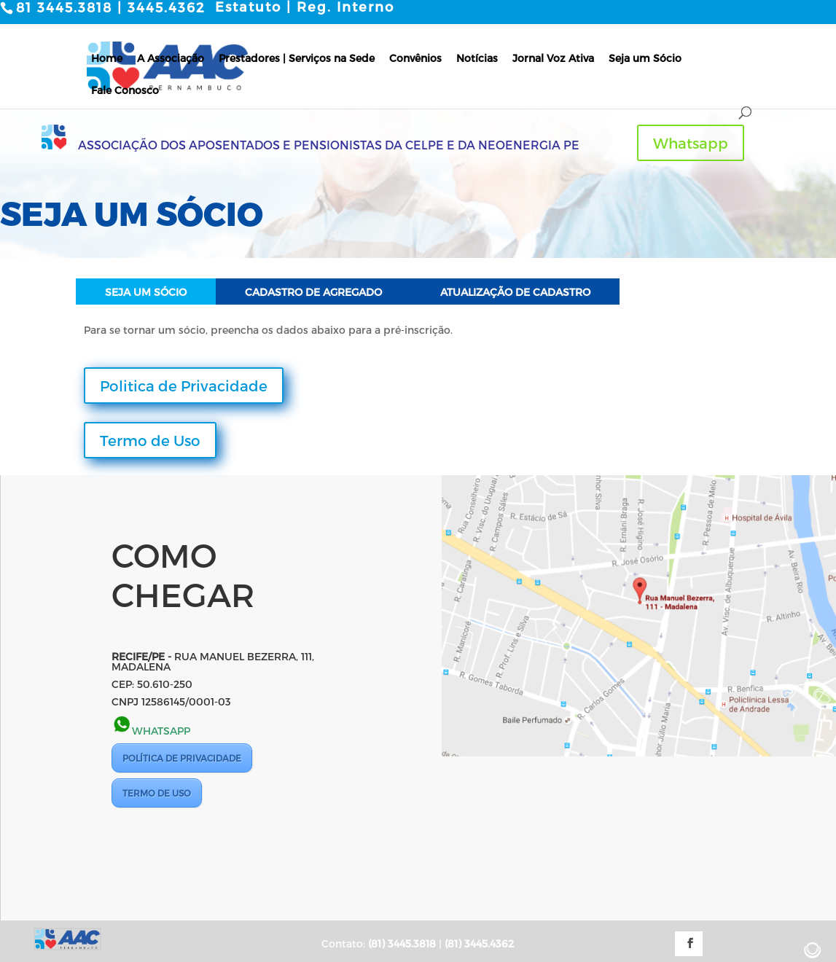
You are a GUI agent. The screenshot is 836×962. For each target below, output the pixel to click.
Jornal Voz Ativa (553, 57)
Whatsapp (690, 143)
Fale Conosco (125, 89)
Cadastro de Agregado (313, 292)
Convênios (415, 57)
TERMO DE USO (156, 792)
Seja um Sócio (645, 57)
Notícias (477, 57)
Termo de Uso (150, 440)
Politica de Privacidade (183, 385)
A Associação (170, 57)
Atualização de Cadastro (515, 292)
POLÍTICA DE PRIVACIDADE (181, 757)
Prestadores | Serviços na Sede (297, 57)
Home (106, 57)
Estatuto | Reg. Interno (304, 6)
